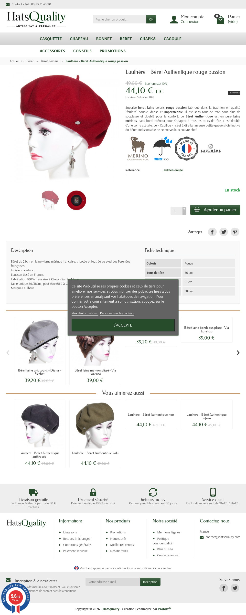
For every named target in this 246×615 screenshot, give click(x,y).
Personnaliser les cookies (117, 313)
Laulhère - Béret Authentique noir (151, 414)
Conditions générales (77, 544)
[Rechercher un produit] (119, 19)
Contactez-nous (167, 555)
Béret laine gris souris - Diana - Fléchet (39, 372)
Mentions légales (168, 532)
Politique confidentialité (162, 540)
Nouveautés (118, 538)
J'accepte (123, 325)
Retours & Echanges (76, 538)
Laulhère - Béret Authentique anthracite (40, 454)
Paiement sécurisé (75, 551)
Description (22, 250)
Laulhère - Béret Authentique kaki (95, 453)
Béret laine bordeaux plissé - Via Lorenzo (206, 329)
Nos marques (119, 551)
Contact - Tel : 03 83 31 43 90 (28, 4)
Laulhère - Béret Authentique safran (207, 416)
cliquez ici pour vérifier (157, 568)
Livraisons (70, 532)
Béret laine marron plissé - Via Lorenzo (95, 372)
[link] (212, 232)
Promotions (118, 532)
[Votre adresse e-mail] (113, 582)
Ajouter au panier (215, 209)
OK (151, 19)
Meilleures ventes (122, 544)
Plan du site (165, 549)
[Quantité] (176, 211)
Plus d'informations (85, 313)
